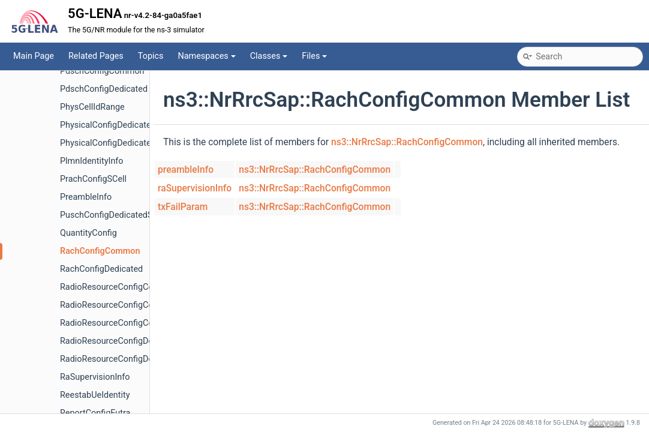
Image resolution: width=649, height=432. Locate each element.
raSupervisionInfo (195, 188)
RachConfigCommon (100, 251)
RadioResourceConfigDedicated (121, 341)
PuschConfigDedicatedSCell (113, 215)
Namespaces (206, 56)
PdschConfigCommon (102, 71)
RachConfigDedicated (101, 269)
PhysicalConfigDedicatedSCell (117, 143)
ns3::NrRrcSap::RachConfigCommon (407, 142)
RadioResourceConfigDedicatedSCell (130, 359)
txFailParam (183, 207)
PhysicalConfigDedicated (108, 125)
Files (314, 56)
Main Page (33, 56)
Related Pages (96, 56)
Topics (151, 56)
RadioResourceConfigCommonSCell (129, 305)
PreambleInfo (86, 197)
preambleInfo (186, 169)
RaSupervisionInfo (95, 377)
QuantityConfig (88, 233)
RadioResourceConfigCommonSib (125, 323)
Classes (269, 56)
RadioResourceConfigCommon (119, 287)
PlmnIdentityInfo (92, 161)
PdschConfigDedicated (104, 89)
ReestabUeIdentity (95, 395)
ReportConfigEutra (95, 413)
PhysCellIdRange (92, 107)
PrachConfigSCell (93, 179)
